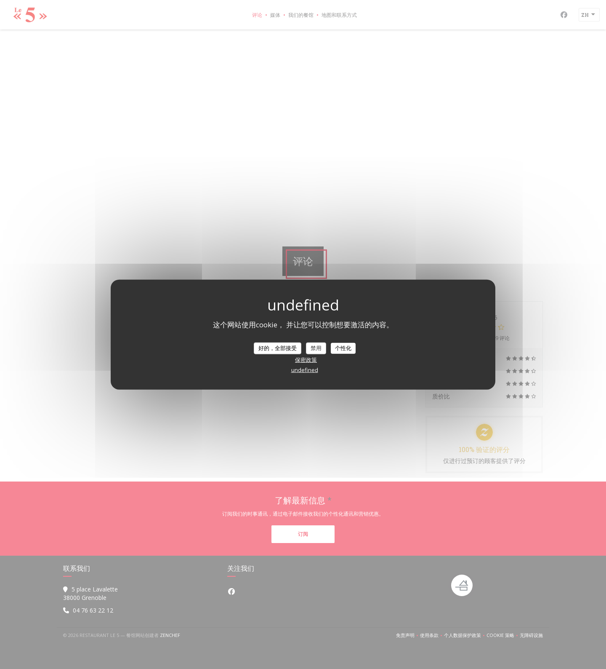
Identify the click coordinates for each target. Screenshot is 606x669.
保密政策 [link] (306, 359)
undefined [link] (304, 369)
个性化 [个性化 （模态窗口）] (343, 348)
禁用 (316, 348)
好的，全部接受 (277, 348)
